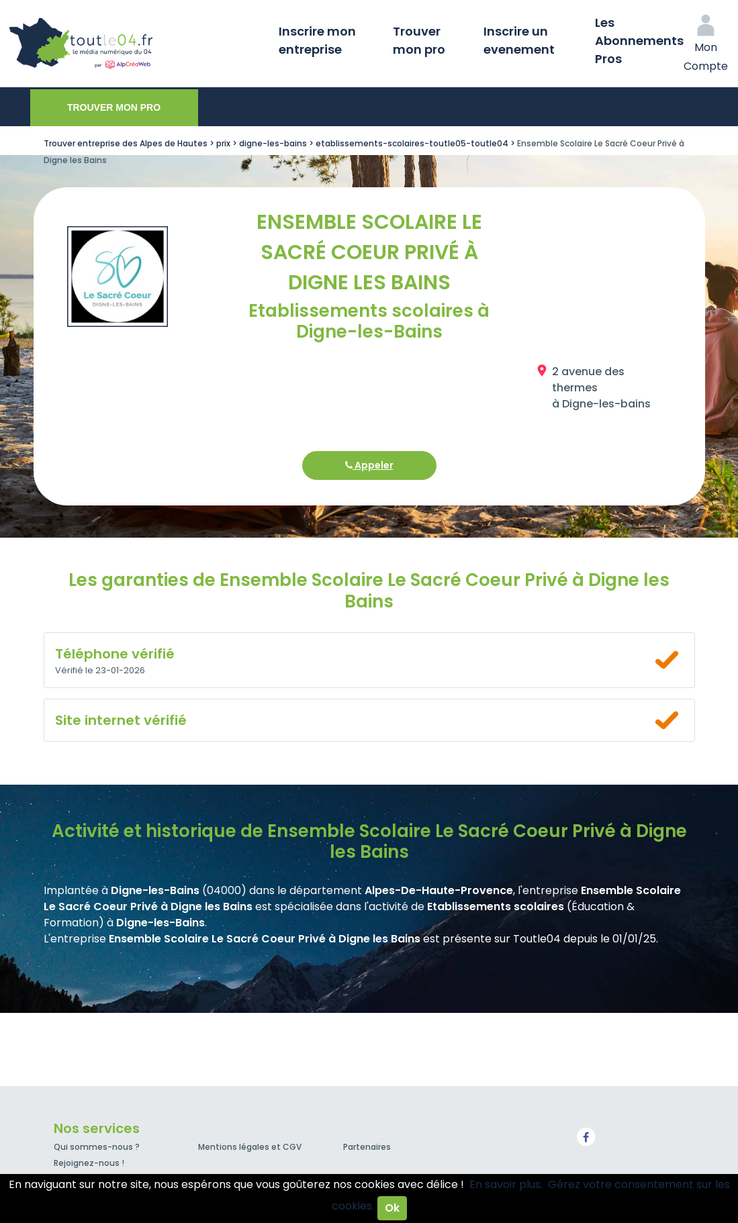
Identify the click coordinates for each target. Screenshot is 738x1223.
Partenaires (367, 1147)
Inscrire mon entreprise (317, 40)
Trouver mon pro (419, 40)
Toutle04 (134, 43)
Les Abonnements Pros (639, 40)
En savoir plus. (506, 1184)
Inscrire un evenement (519, 40)
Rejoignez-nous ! (89, 1163)
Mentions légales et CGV (250, 1147)
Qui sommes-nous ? (97, 1147)
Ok (392, 1208)
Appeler (369, 465)
